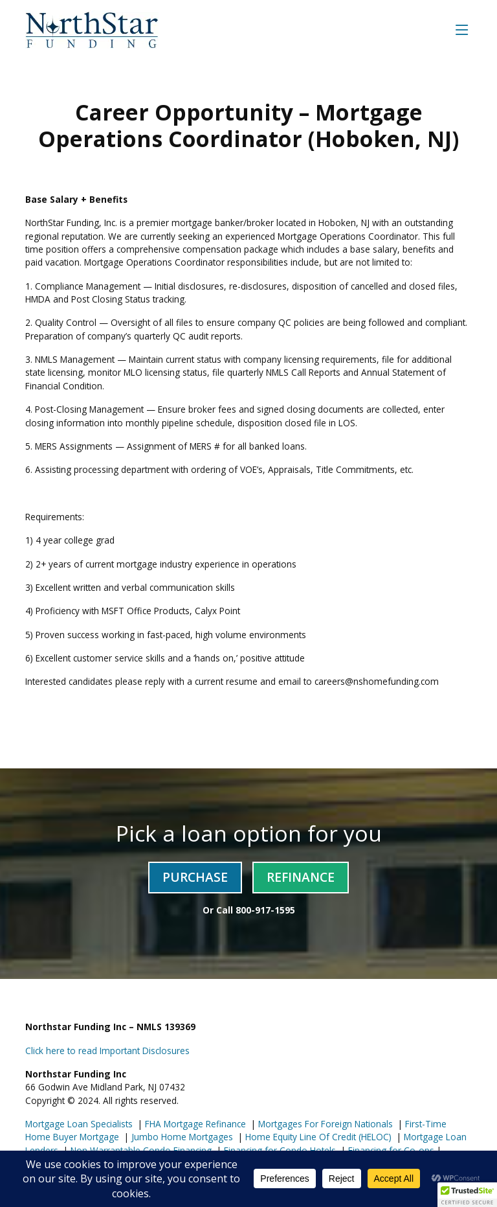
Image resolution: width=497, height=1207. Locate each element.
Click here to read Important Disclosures (107, 1050)
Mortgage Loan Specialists (79, 1124)
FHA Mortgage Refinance (195, 1124)
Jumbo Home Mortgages (181, 1137)
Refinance (301, 877)
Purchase (195, 877)
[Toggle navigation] (462, 29)
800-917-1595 (265, 910)
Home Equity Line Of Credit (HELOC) (317, 1137)
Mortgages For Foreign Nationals (324, 1124)
